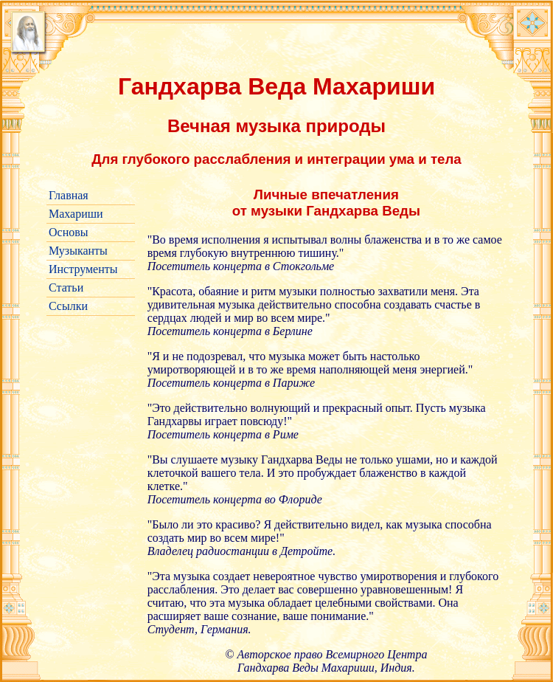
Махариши (76, 213)
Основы (68, 232)
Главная (68, 195)
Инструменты (83, 269)
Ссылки (68, 306)
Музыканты (78, 250)
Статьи (66, 287)
